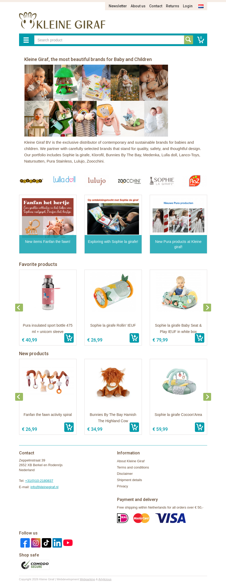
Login (188, 6)
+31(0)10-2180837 (39, 481)
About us (138, 6)
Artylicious (104, 579)
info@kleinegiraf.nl (45, 487)
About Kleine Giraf (131, 461)
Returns (172, 6)
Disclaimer (125, 474)
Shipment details (129, 480)
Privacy (122, 486)
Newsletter (118, 6)
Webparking (87, 579)
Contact (155, 6)
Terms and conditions (133, 467)
